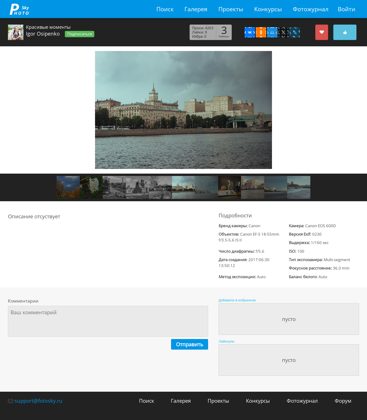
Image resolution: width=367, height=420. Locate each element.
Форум (343, 400)
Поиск (165, 9)
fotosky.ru (19, 9)
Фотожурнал (310, 9)
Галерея (195, 9)
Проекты (230, 9)
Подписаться (79, 34)
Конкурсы (268, 9)
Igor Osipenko (43, 33)
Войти (346, 9)
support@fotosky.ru (38, 400)
